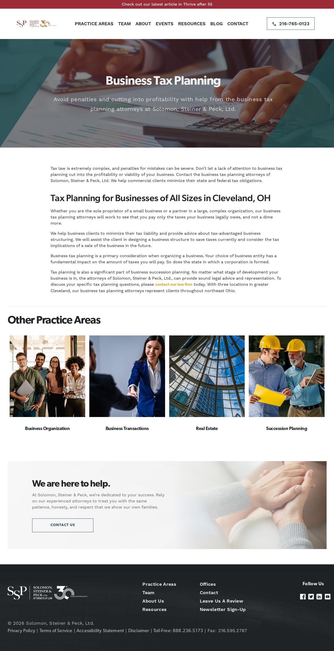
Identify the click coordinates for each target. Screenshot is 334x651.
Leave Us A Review (221, 601)
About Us (153, 601)
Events (165, 23)
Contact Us (63, 525)
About (143, 23)
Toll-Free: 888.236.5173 (178, 631)
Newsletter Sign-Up (223, 609)
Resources (192, 23)
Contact (237, 23)
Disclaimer (138, 631)
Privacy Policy (21, 631)
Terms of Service (56, 631)
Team (124, 23)
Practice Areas (94, 23)
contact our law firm (173, 285)
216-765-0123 (294, 23)
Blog (216, 23)
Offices (208, 584)
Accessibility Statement (100, 631)
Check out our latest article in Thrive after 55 (167, 4)
